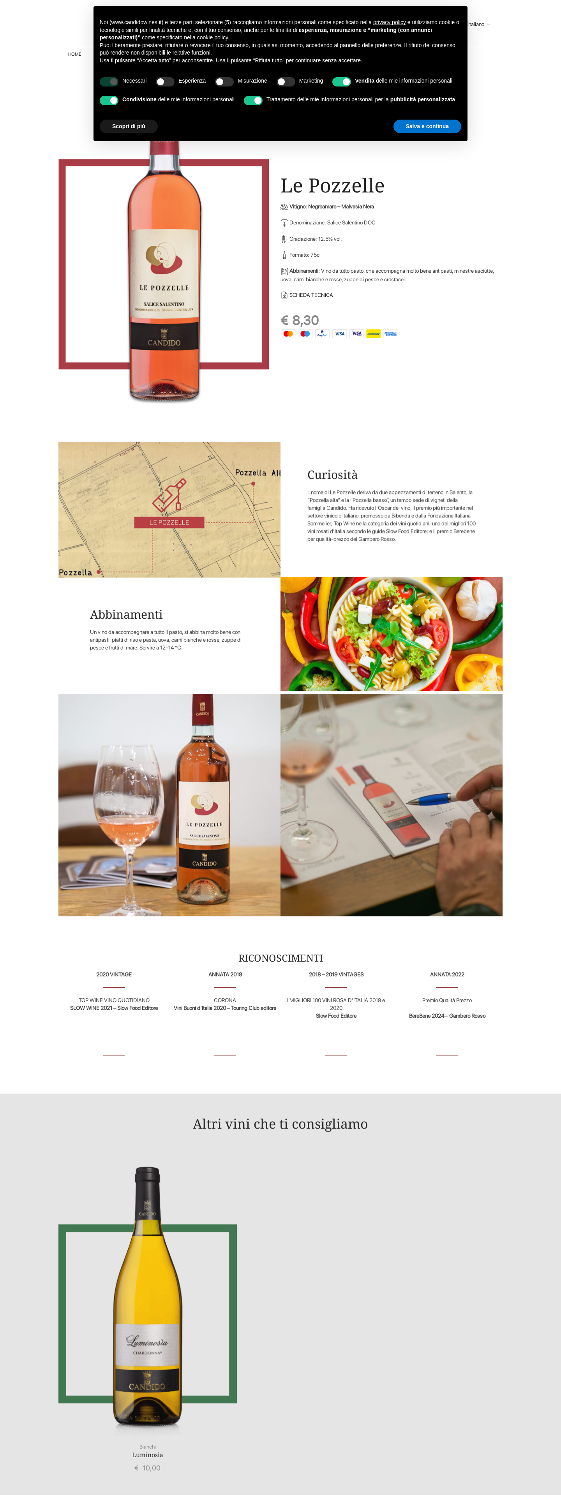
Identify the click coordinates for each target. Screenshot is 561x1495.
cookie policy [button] (212, 37)
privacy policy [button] (389, 22)
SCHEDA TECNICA (312, 295)
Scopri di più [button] (128, 126)
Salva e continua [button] (427, 126)
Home (74, 54)
